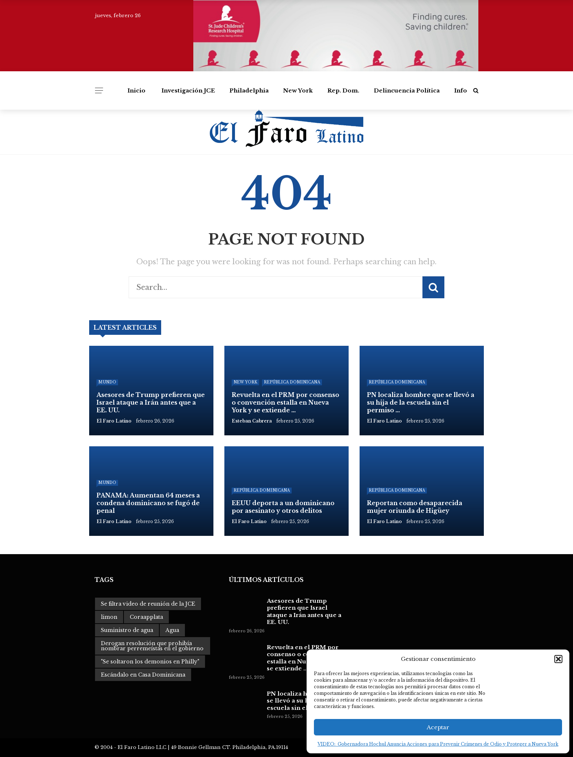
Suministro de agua (127, 630)
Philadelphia (249, 90)
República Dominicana (292, 382)
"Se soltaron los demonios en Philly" (150, 661)
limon (109, 617)
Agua (172, 630)
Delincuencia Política (407, 90)
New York (298, 90)
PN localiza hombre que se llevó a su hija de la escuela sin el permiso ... (304, 700)
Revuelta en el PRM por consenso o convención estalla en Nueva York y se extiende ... (302, 658)
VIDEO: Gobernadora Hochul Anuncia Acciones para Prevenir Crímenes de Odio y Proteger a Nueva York (438, 744)
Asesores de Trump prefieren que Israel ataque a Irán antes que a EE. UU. (304, 611)
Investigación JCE (188, 90)
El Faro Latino (114, 421)
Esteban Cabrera (252, 421)
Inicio (136, 90)
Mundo (107, 382)
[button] (558, 659)
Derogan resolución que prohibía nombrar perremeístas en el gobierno (152, 646)
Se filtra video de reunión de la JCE (148, 604)
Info (460, 90)
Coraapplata (146, 617)
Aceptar (438, 727)
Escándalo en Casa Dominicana (143, 674)
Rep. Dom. (343, 90)
